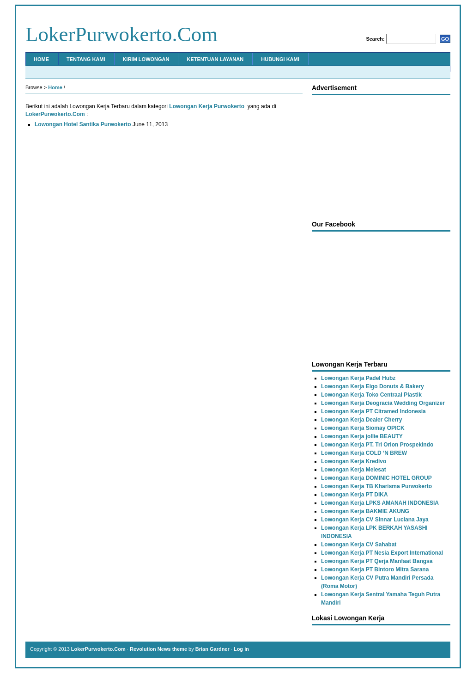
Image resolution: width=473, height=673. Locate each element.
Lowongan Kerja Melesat (353, 469)
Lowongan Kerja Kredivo (353, 461)
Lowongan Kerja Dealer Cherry (361, 419)
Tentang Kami (86, 59)
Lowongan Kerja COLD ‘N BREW (364, 453)
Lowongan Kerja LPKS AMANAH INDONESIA (380, 503)
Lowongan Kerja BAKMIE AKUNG (365, 511)
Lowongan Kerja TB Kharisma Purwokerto (376, 486)
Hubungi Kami (280, 59)
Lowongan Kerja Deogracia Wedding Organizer (383, 403)
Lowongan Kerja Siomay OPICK (363, 428)
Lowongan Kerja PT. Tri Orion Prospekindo (377, 444)
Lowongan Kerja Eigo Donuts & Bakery (372, 386)
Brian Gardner (212, 649)
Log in (241, 649)
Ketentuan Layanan (215, 59)
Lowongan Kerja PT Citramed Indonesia (373, 411)
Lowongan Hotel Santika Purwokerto (83, 124)
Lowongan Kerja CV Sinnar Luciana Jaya (375, 519)
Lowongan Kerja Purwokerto (206, 106)
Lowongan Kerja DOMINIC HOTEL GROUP (376, 478)
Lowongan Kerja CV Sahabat (358, 544)
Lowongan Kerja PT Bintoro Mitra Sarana (375, 569)
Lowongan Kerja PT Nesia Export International (382, 553)
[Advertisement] (381, 155)
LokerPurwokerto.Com (121, 34)
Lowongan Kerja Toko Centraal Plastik (371, 395)
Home (41, 59)
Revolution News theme (158, 649)
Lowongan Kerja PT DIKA (354, 494)
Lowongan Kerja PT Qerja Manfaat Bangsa (376, 561)
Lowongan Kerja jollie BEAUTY (362, 436)
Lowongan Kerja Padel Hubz (358, 378)
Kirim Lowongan (146, 59)
